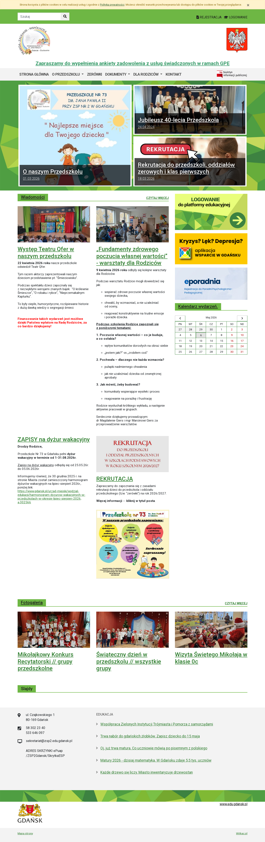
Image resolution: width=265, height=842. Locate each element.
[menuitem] (67, 74)
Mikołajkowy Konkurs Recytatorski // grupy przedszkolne (45, 661)
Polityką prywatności (112, 4)
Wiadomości (33, 197)
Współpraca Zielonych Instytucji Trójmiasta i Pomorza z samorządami (156, 724)
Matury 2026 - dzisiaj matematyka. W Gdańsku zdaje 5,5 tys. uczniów (155, 760)
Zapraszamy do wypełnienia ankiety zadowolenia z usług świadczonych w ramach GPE (133, 63)
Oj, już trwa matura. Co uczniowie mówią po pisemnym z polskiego (153, 748)
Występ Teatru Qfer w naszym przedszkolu (46, 253)
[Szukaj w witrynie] (65, 16)
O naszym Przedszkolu (75, 175)
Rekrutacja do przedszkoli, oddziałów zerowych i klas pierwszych (190, 171)
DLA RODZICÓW (146, 74)
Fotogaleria (32, 602)
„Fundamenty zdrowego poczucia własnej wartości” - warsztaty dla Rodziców (131, 256)
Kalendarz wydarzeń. (198, 306)
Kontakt (173, 74)
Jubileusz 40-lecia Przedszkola (190, 124)
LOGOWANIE (235, 17)
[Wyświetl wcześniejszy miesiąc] (180, 318)
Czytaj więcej (157, 198)
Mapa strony (25, 833)
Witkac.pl (241, 833)
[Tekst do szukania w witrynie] (39, 16)
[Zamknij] (248, 5)
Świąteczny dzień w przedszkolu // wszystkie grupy (128, 661)
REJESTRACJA (209, 17)
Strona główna (34, 74)
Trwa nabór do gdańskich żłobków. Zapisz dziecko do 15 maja (150, 736)
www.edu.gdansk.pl (233, 804)
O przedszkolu (66, 74)
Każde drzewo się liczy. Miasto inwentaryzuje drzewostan (146, 772)
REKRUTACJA (114, 478)
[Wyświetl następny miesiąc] (242, 318)
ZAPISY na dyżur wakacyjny (54, 439)
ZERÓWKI (94, 74)
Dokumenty (116, 74)
